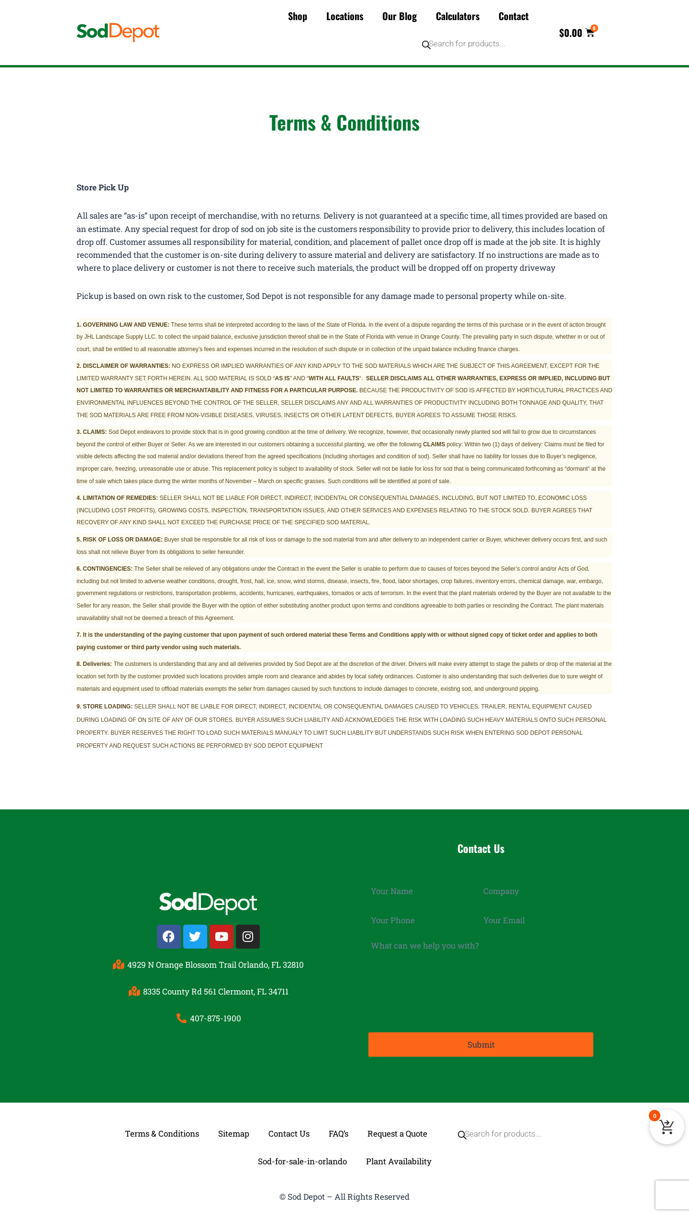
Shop (297, 16)
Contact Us (289, 1133)
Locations (344, 16)
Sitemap (233, 1133)
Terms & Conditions (162, 1133)
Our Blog (399, 16)
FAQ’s (338, 1133)
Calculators (457, 16)
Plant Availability (399, 1161)
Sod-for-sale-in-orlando (302, 1161)
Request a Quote (397, 1133)
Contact (514, 16)
